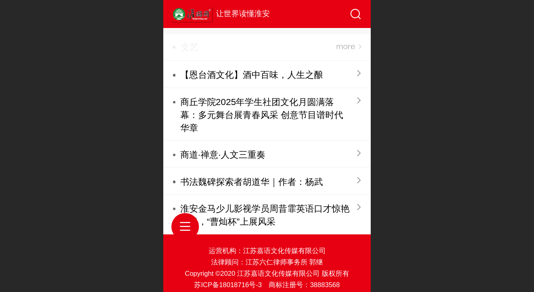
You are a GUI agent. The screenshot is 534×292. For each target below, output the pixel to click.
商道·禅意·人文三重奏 (222, 155)
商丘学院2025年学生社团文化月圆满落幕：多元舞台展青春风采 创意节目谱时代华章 (261, 115)
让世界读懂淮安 (243, 13)
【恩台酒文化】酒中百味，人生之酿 (251, 75)
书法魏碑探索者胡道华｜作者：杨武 (251, 182)
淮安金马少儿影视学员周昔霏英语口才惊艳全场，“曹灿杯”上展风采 (265, 215)
